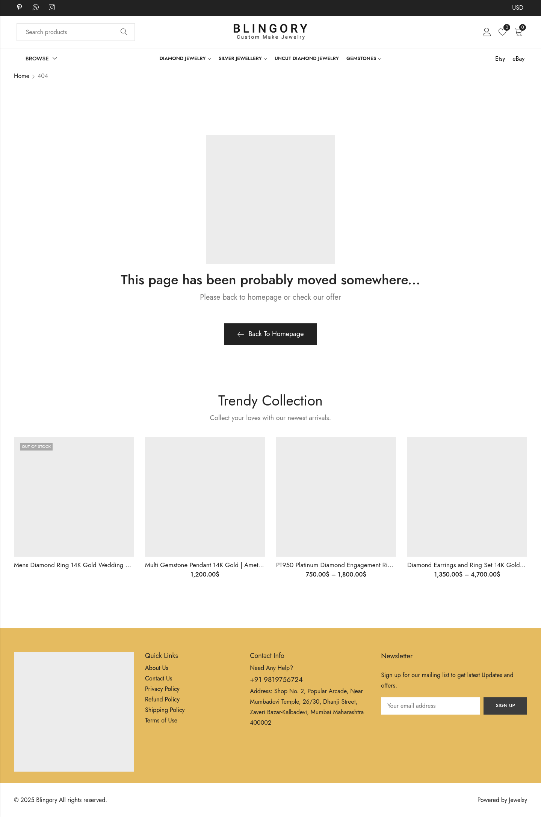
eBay (518, 58)
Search (124, 32)
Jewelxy (518, 800)
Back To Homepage (270, 334)
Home (21, 76)
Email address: (430, 706)
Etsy (500, 58)
